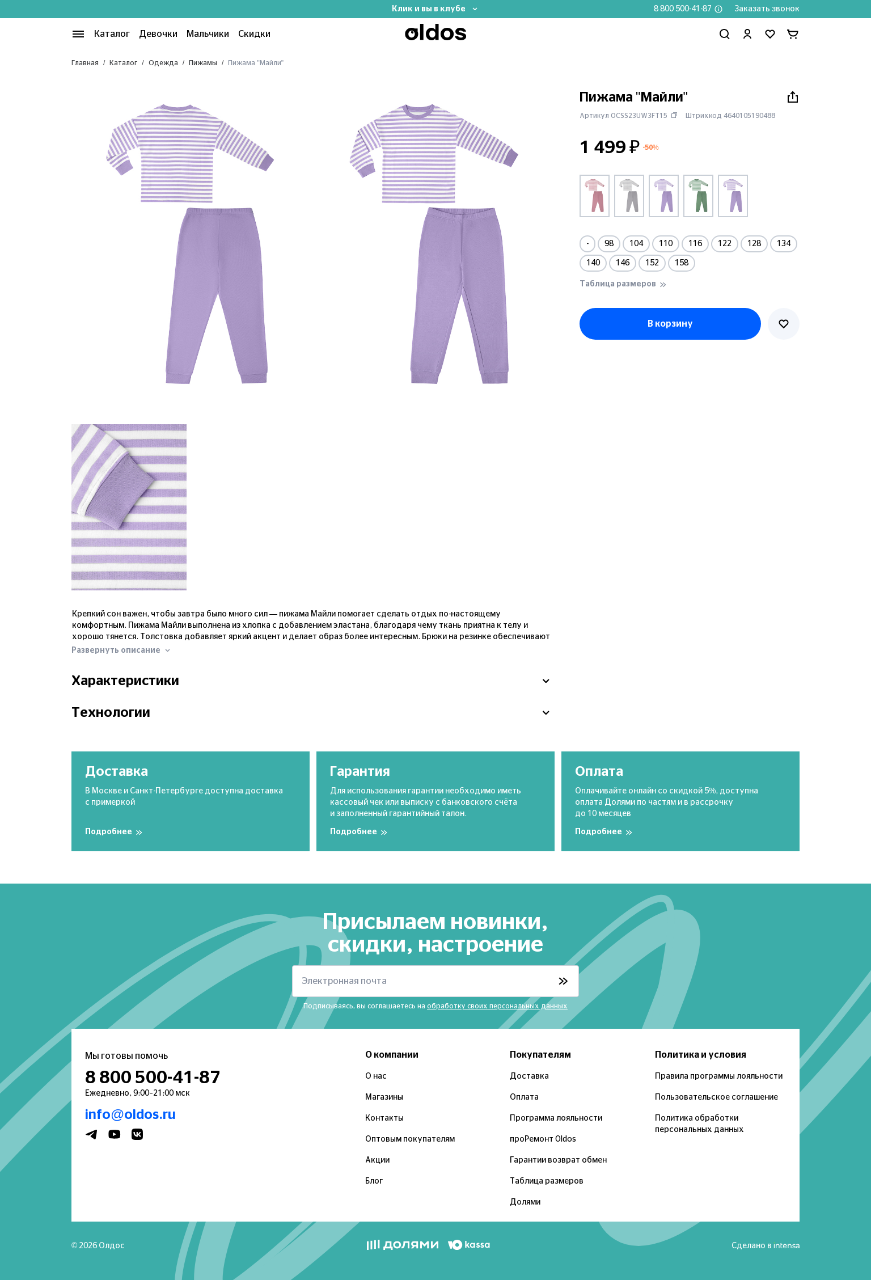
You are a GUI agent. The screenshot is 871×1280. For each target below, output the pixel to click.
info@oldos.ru (130, 1115)
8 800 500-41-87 (683, 9)
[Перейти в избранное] (770, 34)
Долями (525, 1202)
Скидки (254, 34)
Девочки (158, 34)
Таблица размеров (547, 1181)
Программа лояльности (556, 1118)
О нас (376, 1076)
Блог (374, 1181)
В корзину (670, 323)
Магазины (384, 1097)
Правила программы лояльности (719, 1076)
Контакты (384, 1118)
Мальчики (208, 34)
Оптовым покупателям (410, 1139)
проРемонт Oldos (543, 1139)
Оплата (524, 1097)
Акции (377, 1160)
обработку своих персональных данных (497, 1006)
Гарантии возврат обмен (558, 1160)
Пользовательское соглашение (716, 1097)
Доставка (529, 1076)
